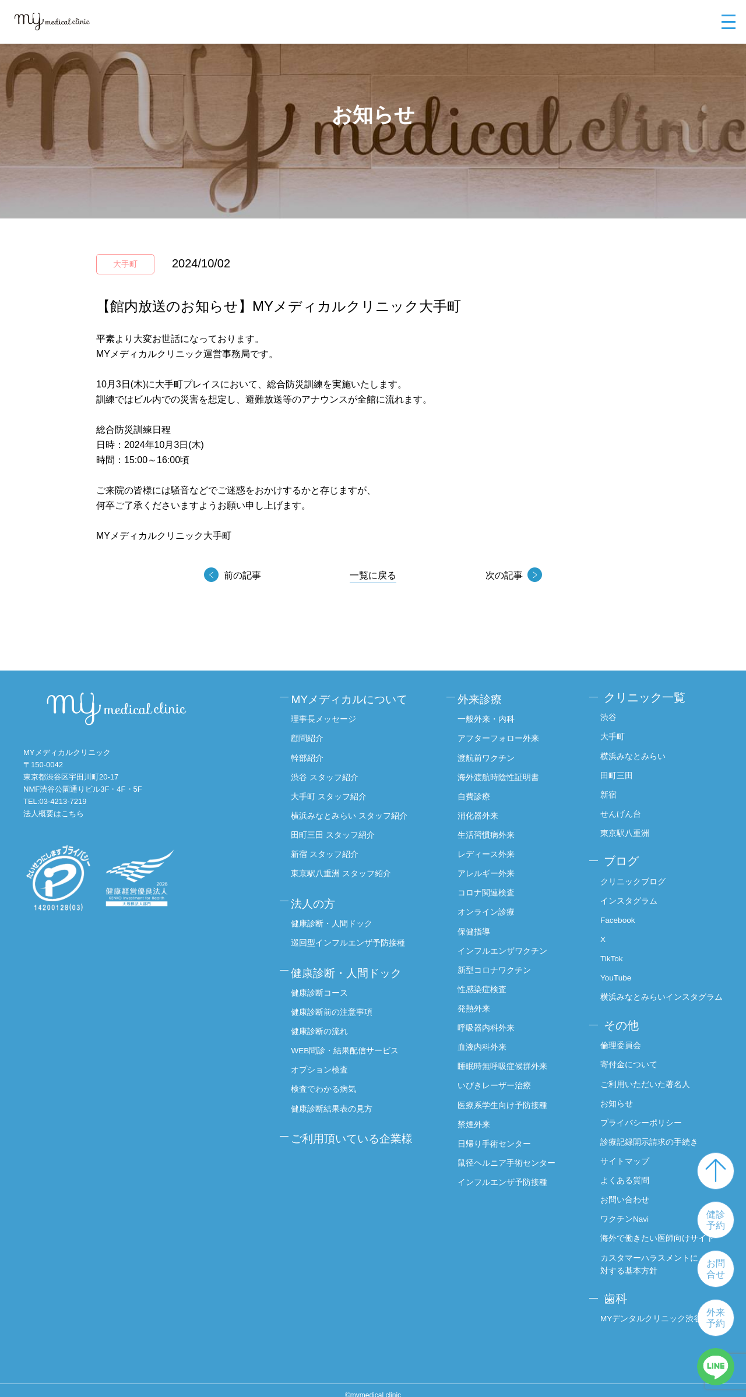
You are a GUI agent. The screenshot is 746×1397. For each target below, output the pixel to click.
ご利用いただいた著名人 (645, 1076)
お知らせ (616, 1095)
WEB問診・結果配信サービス (348, 1038)
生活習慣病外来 (491, 830)
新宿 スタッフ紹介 (328, 849)
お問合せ (715, 1268)
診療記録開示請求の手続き (649, 1133)
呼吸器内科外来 (491, 1021)
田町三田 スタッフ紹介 (336, 830)
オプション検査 (322, 1057)
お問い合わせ (624, 1191)
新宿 (608, 792)
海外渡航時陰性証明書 (503, 773)
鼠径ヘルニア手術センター (512, 1154)
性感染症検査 (487, 983)
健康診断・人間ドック (335, 915)
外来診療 (486, 697)
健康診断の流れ (322, 1019)
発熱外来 (479, 1002)
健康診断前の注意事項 (335, 1000)
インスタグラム (628, 896)
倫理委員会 (620, 1038)
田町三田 (616, 773)
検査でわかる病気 (327, 1076)
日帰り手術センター (499, 1136)
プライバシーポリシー (641, 1115)
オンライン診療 (491, 907)
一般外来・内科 (491, 716)
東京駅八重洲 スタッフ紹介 (344, 868)
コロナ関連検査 (491, 887)
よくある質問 (624, 1172)
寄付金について (628, 1057)
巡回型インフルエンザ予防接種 (351, 934)
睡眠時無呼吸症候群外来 (508, 1059)
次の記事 (503, 575)
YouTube (616, 973)
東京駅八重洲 (624, 830)
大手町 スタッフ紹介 (332, 792)
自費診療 (479, 792)
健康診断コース (322, 981)
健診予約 (715, 1219)
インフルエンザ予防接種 (508, 1174)
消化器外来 (483, 811)
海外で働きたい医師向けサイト (657, 1229)
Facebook (618, 915)
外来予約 (715, 1317)
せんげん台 (620, 811)
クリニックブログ (633, 877)
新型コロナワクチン (499, 964)
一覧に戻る (373, 575)
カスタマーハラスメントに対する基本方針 (649, 1255)
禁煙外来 (479, 1116)
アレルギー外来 (491, 868)
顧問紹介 (310, 735)
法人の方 (317, 896)
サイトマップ (624, 1153)
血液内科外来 (487, 1040)
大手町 (612, 735)
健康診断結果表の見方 (335, 1095)
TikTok (612, 953)
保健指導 (479, 925)
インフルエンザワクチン (508, 945)
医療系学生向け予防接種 (508, 1097)
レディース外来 (491, 849)
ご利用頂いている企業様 (358, 1123)
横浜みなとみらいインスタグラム (661, 991)
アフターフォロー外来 (503, 735)
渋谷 (608, 716)
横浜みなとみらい (633, 754)
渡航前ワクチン (491, 754)
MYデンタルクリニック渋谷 (651, 1308)
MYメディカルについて (355, 697)
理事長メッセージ (327, 716)
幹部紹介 (310, 754)
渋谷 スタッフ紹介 (328, 773)
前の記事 (243, 575)
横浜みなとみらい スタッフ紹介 (352, 811)
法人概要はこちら (53, 813)
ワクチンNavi (624, 1210)
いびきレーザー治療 (499, 1078)
